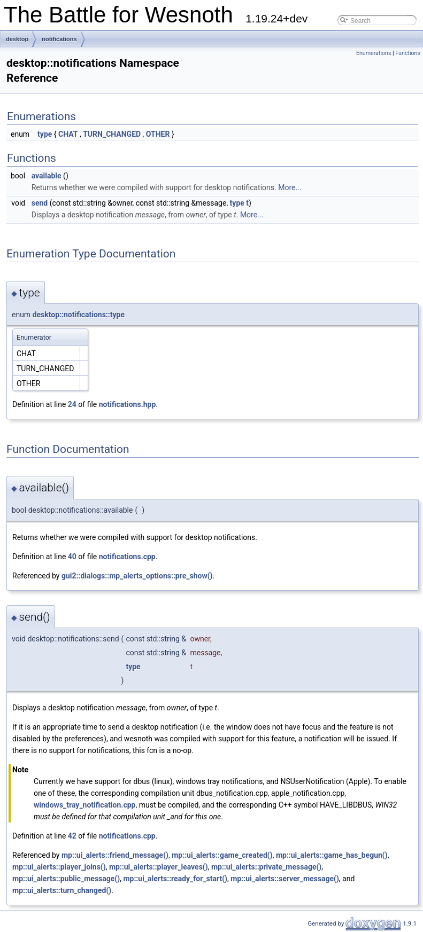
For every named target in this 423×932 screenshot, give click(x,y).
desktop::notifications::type (79, 314)
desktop (17, 39)
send (40, 203)
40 (72, 556)
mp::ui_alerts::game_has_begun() (332, 855)
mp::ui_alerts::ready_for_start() (175, 878)
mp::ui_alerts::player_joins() (59, 867)
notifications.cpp (127, 556)
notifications (59, 39)
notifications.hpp (127, 404)
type (44, 134)
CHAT (68, 134)
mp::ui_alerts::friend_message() (114, 855)
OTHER (158, 134)
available (46, 175)
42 (72, 836)
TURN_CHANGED (112, 134)
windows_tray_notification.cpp (84, 805)
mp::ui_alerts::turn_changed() (61, 890)
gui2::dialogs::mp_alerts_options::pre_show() (137, 575)
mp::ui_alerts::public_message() (66, 878)
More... (289, 187)
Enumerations (373, 53)
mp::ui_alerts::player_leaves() (158, 867)
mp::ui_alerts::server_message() (284, 878)
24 (72, 404)
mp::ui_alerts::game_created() (222, 855)
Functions (407, 53)
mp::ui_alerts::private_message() (266, 867)
